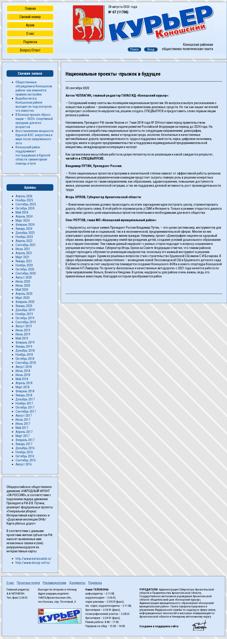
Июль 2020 (23, 281)
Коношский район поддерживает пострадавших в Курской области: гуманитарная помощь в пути (33, 155)
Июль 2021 (23, 249)
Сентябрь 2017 (26, 411)
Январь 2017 (24, 444)
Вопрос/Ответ (30, 50)
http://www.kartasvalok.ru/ (34, 559)
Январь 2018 (24, 395)
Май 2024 (22, 212)
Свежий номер (30, 17)
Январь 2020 (24, 306)
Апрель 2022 (24, 241)
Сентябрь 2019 (26, 322)
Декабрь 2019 (25, 310)
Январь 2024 (24, 229)
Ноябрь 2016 (24, 452)
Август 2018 (24, 367)
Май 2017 (22, 428)
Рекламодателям (54, 583)
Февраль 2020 (25, 302)
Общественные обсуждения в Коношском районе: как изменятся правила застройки (34, 88)
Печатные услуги (28, 583)
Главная (30, 8)
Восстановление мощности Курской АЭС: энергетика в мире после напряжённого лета (34, 137)
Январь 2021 (24, 261)
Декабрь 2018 (25, 351)
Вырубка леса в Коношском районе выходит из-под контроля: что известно (34, 104)
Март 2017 (23, 436)
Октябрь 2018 (25, 359)
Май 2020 (22, 290)
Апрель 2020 (24, 294)
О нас (30, 33)
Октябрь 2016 (25, 456)
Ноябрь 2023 (24, 237)
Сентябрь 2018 (26, 363)
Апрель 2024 (24, 216)
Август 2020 (24, 277)
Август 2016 (24, 464)
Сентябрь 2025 (26, 204)
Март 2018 (23, 387)
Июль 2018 (23, 371)
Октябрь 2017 (25, 407)
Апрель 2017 (24, 432)
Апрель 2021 (24, 253)
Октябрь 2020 (25, 269)
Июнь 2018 (23, 375)
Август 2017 (24, 416)
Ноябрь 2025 (24, 200)
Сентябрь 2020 (26, 273)
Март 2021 (23, 257)
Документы (77, 583)
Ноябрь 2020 (24, 265)
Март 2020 (23, 298)
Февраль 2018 (25, 391)
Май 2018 (22, 379)
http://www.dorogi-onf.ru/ (33, 563)
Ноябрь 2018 (24, 355)
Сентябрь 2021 (26, 245)
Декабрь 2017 (25, 399)
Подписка (30, 42)
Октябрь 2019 (25, 318)
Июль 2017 (23, 420)
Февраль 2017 (25, 440)
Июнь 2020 (23, 285)
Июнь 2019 (23, 334)
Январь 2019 (24, 346)
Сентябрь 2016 (26, 460)
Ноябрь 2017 (24, 403)
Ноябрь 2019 (24, 314)
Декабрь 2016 (25, 448)
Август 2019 (24, 326)
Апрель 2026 (24, 196)
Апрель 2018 (24, 383)
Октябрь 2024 (25, 208)
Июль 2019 (23, 330)
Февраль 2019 (25, 342)
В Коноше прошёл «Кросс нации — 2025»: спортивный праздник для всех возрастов (34, 121)
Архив (30, 25)
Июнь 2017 (23, 424)
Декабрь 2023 (25, 233)
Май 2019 (22, 338)
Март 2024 (23, 220)
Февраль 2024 (25, 225)
